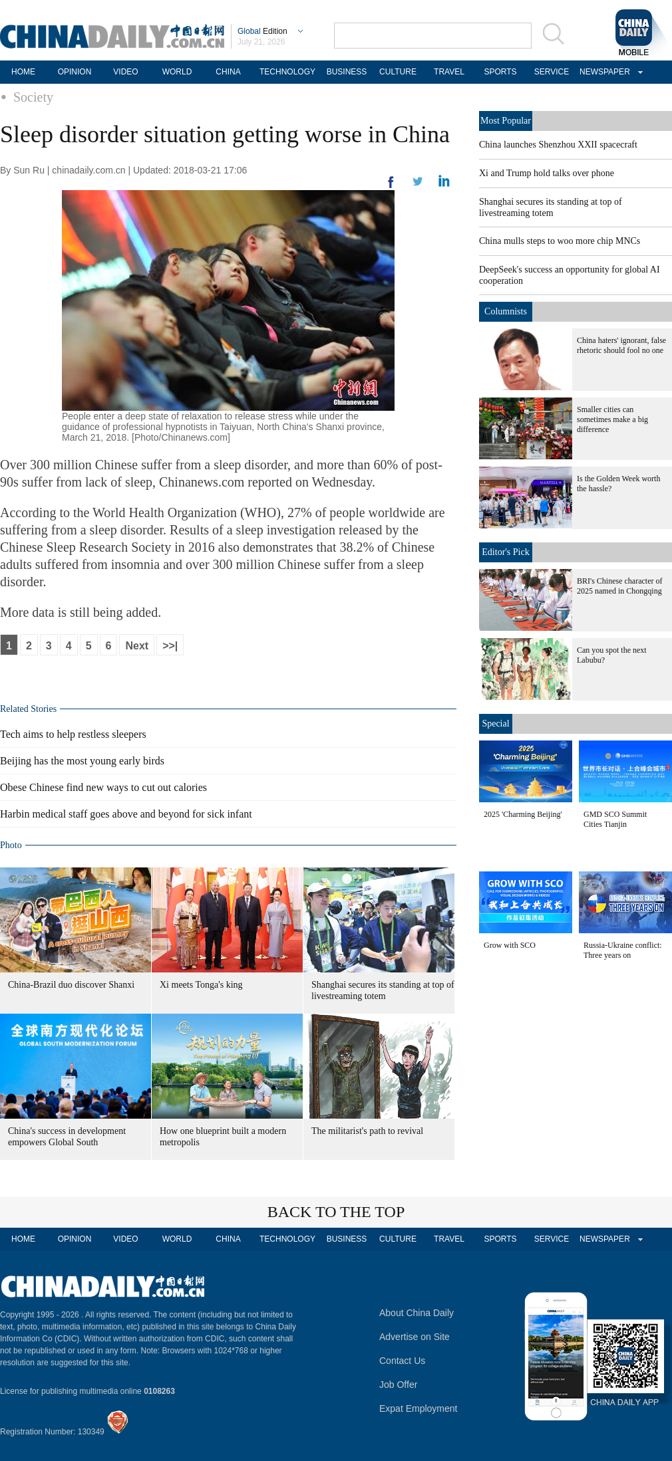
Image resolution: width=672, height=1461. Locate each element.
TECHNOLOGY (287, 71)
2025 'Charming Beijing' (523, 814)
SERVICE (551, 71)
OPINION (75, 71)
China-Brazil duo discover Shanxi (71, 985)
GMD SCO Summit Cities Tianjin (615, 819)
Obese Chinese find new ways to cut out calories (103, 787)
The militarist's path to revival (367, 1131)
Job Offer (398, 1384)
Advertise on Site (414, 1336)
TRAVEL (449, 71)
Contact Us (402, 1360)
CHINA (228, 71)
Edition (262, 31)
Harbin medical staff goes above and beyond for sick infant (126, 814)
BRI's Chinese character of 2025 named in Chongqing (619, 586)
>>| (170, 645)
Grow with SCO (510, 945)
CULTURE (398, 71)
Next (136, 645)
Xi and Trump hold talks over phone (546, 173)
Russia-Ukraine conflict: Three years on (623, 950)
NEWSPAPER (603, 71)
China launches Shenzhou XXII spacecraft (558, 145)
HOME (23, 71)
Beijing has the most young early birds (82, 760)
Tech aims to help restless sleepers (73, 734)
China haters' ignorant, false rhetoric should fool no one (621, 345)
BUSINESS (347, 71)
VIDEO (125, 71)
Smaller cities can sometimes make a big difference (612, 419)
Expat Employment (418, 1408)
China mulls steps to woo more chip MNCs (559, 241)
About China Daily (416, 1312)
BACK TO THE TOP (336, 1211)
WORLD (177, 71)
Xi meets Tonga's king (201, 985)
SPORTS (500, 71)
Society (33, 97)
